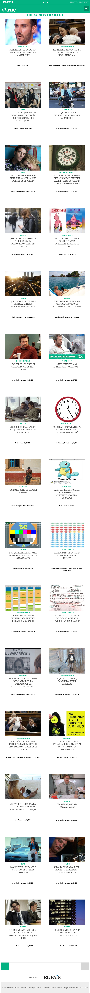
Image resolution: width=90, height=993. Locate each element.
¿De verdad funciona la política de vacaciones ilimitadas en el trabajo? (23, 807)
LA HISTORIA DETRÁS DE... (67, 172)
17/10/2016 (75, 317)
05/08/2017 (28, 128)
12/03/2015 (30, 946)
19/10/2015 (73, 757)
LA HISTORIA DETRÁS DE (67, 550)
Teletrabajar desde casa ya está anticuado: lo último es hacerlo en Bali (67, 304)
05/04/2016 (67, 571)
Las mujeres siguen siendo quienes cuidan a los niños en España (67, 52)
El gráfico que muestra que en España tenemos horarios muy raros (23, 618)
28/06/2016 (28, 443)
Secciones (86, 8)
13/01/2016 (36, 757)
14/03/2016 (74, 631)
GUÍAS (23, 864)
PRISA (86, 987)
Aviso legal (31, 987)
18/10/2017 (81, 66)
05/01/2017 (30, 254)
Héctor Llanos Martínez (18, 191)
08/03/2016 (31, 694)
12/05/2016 (71, 506)
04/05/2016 (29, 569)
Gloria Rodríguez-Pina (19, 317)
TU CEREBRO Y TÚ (67, 109)
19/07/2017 (74, 128)
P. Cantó (66, 443)
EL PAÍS (52, 977)
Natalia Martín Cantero (62, 317)
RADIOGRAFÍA (23, 487)
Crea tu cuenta (83, 2)
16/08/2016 (30, 380)
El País (8, 2)
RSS (81, 987)
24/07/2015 (27, 820)
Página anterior (5, 966)
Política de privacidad (43, 987)
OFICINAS (67, 801)
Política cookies (56, 987)
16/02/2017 (74, 191)
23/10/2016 (30, 317)
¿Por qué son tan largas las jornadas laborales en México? (23, 430)
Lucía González (10, 757)
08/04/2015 (74, 820)
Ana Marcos (18, 820)
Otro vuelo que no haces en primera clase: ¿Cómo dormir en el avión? (23, 178)
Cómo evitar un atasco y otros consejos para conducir (23, 870)
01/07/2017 (31, 191)
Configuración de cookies (71, 987)
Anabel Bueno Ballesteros (59, 569)
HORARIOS (23, 298)
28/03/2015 (74, 883)
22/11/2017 (25, 66)
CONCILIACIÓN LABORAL (67, 47)
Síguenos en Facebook (43, 2)
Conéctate (74, 2)
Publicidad (23, 987)
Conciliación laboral (23, 612)
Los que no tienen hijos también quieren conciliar (67, 681)
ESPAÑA (23, 109)
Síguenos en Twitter (48, 2)
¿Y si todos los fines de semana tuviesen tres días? (23, 367)
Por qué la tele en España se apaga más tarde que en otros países (23, 555)
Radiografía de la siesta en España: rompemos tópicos (67, 555)
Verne (8, 9)
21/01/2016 (75, 694)
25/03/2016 (31, 631)
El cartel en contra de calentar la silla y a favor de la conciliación (67, 618)
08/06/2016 (30, 506)
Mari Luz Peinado (55, 66)
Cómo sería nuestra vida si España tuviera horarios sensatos (67, 933)
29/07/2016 (74, 380)
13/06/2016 (74, 443)
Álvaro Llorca (18, 128)
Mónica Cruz (62, 254)
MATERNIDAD (23, 675)
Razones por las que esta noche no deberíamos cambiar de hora (67, 870)
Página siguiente (85, 966)
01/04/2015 (30, 883)
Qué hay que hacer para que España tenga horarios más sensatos (23, 304)
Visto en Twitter (67, 235)
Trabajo (23, 424)
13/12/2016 (71, 254)
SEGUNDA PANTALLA (23, 47)
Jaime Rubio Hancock (69, 66)
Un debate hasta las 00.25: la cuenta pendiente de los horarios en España (67, 430)
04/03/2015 (73, 946)
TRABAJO (23, 235)
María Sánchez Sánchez (18, 631)
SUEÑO (23, 172)
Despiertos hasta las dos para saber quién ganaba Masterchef (23, 52)
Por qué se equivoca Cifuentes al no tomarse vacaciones (67, 115)
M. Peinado (59, 443)
